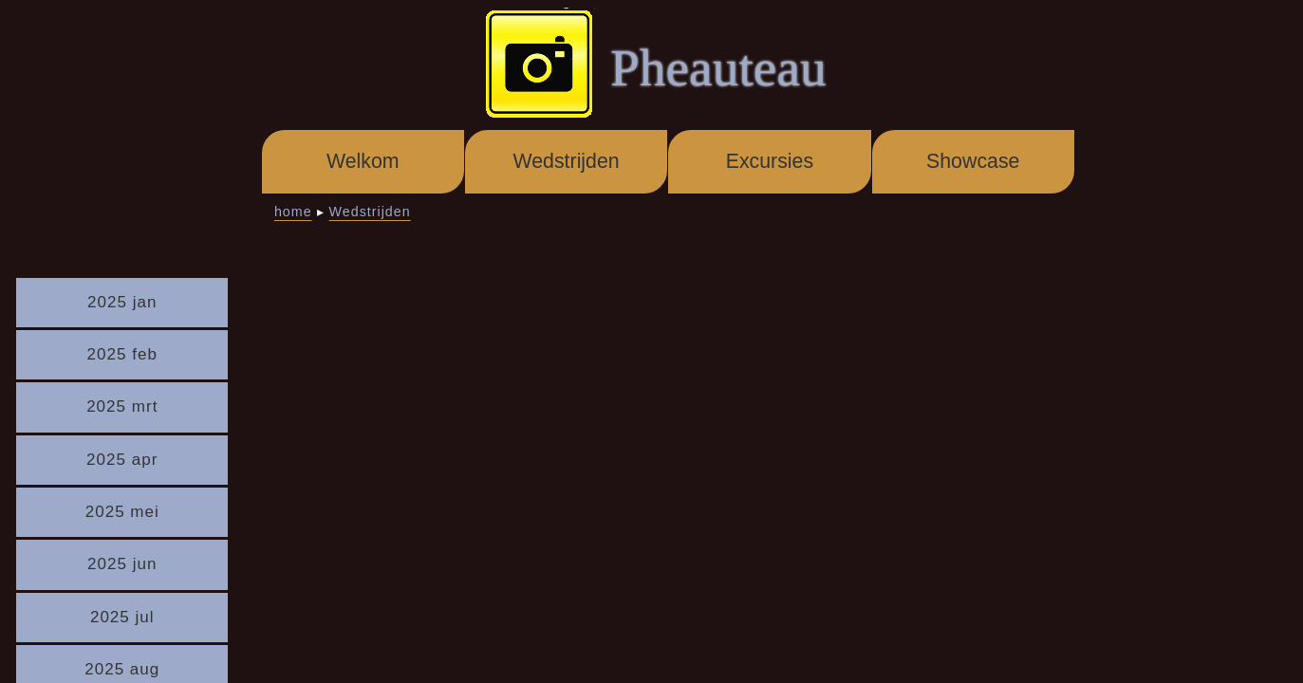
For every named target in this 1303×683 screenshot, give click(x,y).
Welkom (363, 161)
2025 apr (122, 460)
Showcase (972, 161)
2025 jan (122, 302)
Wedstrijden (565, 161)
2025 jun (122, 564)
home (293, 211)
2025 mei (122, 512)
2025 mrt (122, 406)
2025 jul (122, 617)
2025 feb (122, 354)
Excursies (769, 161)
